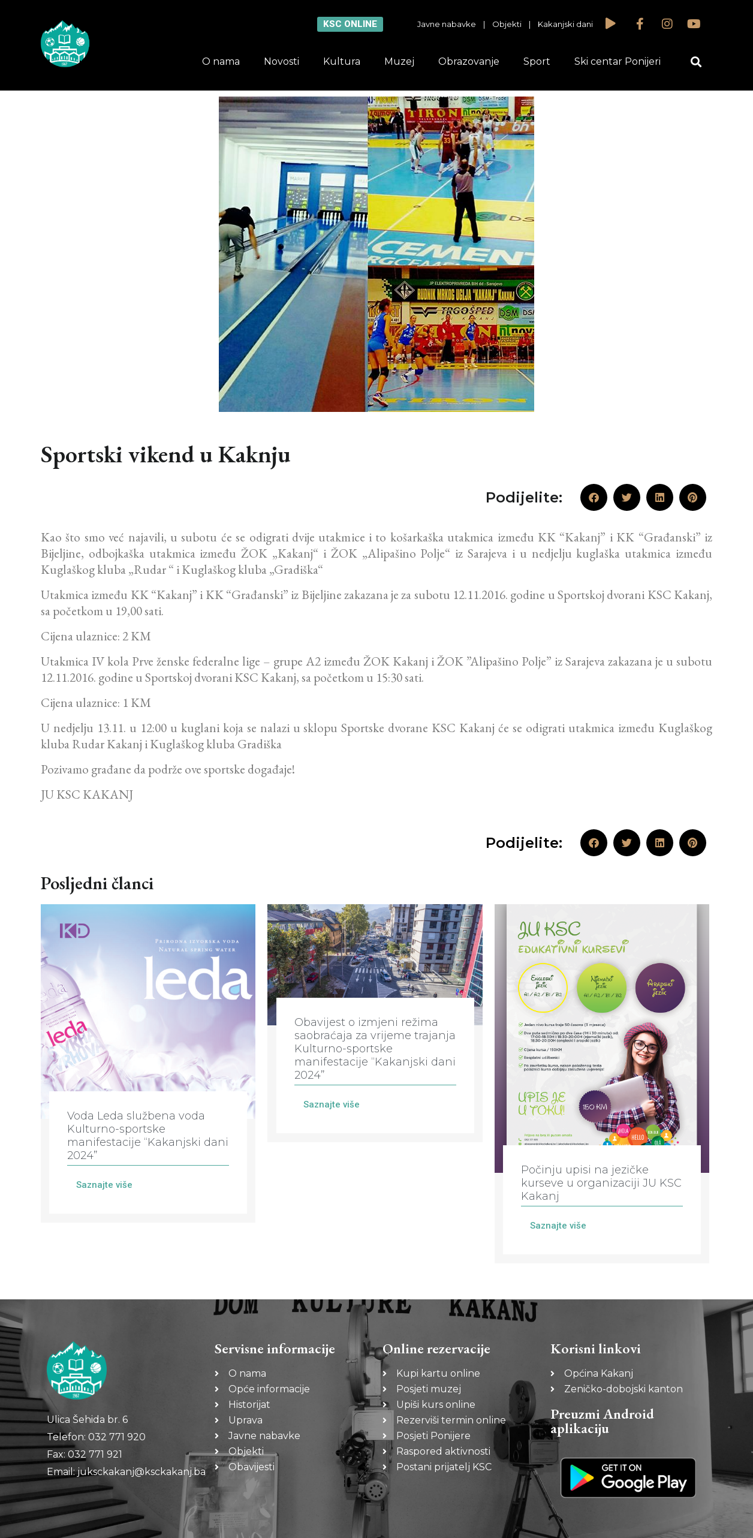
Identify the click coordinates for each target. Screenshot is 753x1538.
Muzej (399, 61)
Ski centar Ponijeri (617, 61)
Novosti (281, 61)
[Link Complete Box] (148, 1063)
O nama (221, 61)
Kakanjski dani (565, 24)
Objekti (506, 24)
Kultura (341, 61)
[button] (696, 62)
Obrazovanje (468, 61)
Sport (536, 61)
